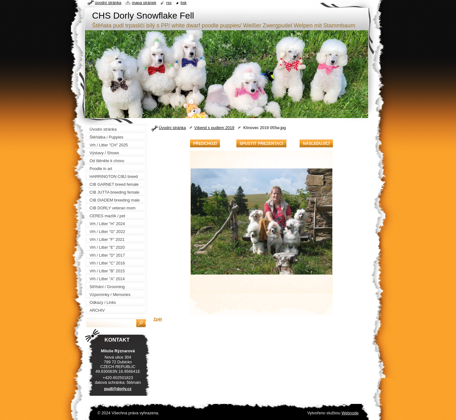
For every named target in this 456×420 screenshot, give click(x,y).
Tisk (184, 2)
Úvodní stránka (172, 127)
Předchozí (205, 143)
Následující (316, 143)
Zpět (158, 319)
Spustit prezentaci (261, 143)
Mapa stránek (144, 2)
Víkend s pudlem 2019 (214, 127)
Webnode (350, 413)
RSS (169, 2)
